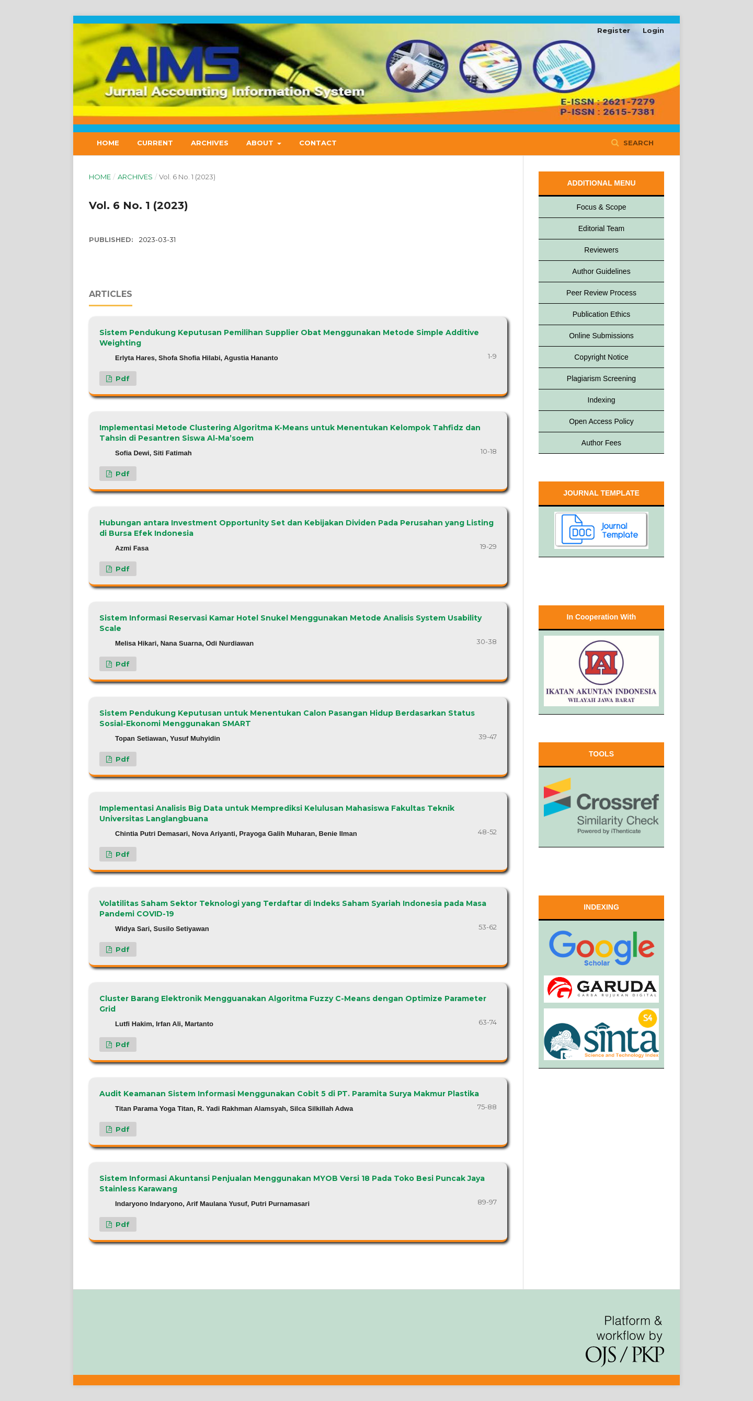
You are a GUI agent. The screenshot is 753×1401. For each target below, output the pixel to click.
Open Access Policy (601, 421)
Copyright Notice (601, 357)
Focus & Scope (601, 207)
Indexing (601, 400)
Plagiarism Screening (601, 378)
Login (653, 30)
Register (613, 30)
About (261, 143)
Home (108, 143)
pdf (121, 378)
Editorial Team (601, 228)
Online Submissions (601, 335)
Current (155, 143)
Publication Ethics (602, 314)
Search (637, 143)
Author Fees (601, 443)
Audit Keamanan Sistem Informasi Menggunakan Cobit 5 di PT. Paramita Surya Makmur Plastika (289, 1093)
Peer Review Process (601, 293)
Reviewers (601, 250)
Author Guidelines (601, 271)
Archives (210, 143)
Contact (318, 143)
